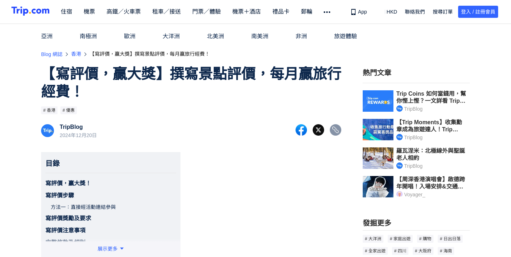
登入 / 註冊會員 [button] (478, 12)
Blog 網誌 (52, 54)
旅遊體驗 (345, 36)
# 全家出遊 (375, 250)
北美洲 (215, 36)
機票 (95, 12)
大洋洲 (171, 36)
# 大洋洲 (373, 238)
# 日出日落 (450, 238)
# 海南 (446, 250)
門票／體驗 (213, 12)
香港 (76, 54)
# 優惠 (69, 110)
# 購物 (425, 238)
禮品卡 (287, 12)
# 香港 (49, 110)
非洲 (301, 36)
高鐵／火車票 (130, 12)
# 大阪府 (423, 250)
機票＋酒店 (253, 12)
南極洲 (88, 36)
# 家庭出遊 (400, 238)
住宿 (73, 12)
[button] (387, 12)
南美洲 (259, 36)
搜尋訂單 (443, 12)
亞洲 (47, 36)
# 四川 (400, 250)
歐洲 (129, 36)
